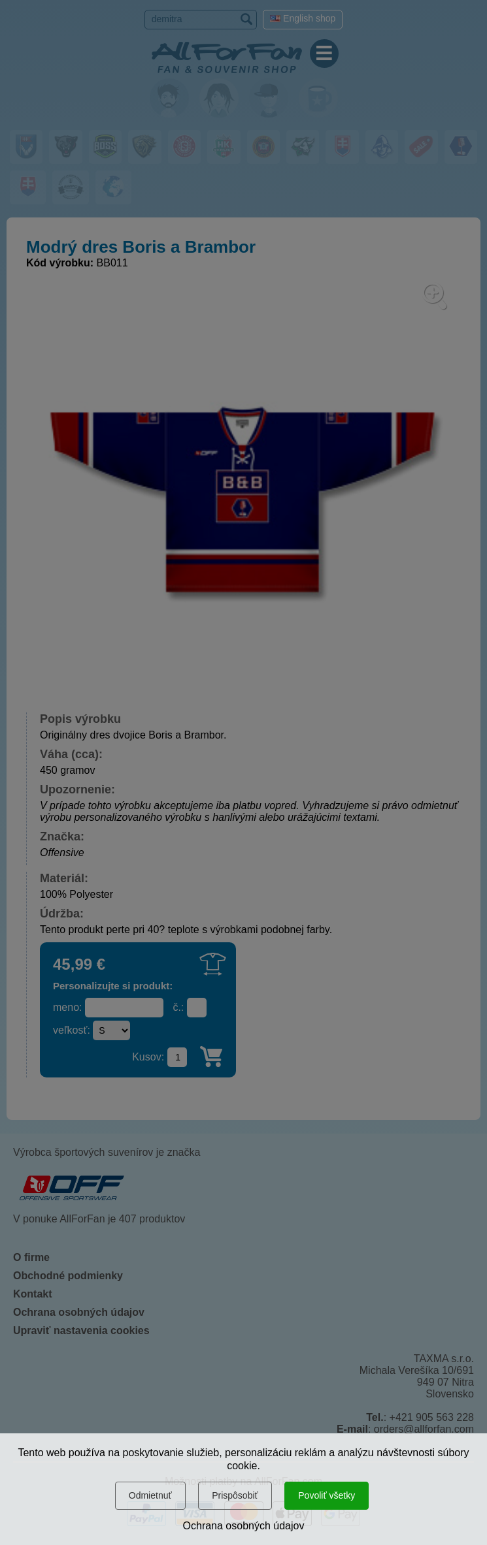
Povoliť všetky (326, 1495)
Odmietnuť (150, 1495)
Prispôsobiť (235, 1495)
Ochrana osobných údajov (244, 1525)
